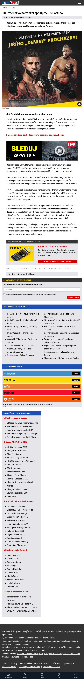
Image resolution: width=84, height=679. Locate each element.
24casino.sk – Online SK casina (20, 355)
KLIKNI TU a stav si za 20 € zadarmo (57, 261)
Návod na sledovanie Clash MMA (21, 438)
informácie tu (48, 638)
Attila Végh (12, 567)
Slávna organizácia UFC (17, 494)
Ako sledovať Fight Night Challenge (22, 435)
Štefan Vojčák (13, 588)
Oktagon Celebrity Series (17, 491)
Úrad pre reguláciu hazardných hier (53, 653)
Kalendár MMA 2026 (16, 473)
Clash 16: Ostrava (14, 455)
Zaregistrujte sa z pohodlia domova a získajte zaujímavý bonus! (36, 135)
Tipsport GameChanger (17, 477)
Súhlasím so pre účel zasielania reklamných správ (31, 294)
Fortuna (9, 177)
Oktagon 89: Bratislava (16, 452)
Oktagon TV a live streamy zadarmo (22, 424)
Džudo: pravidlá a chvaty (17, 543)
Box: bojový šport (14, 539)
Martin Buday (13, 578)
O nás (4, 663)
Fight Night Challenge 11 (17, 525)
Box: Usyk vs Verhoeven (17, 518)
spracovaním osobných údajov (23, 294)
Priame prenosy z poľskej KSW (20, 431)
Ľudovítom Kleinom (62, 231)
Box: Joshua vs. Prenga (17, 515)
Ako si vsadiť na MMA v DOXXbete (22, 609)
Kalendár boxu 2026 (15, 532)
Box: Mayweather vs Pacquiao (20, 511)
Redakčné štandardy (29, 663)
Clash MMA (12, 498)
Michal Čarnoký (25, 18)
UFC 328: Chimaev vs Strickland (21, 463)
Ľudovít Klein (12, 574)
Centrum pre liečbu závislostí (20, 657)
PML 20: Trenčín (14, 466)
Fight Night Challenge (16, 546)
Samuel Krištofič (14, 570)
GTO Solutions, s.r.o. (51, 667)
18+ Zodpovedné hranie (29, 667)
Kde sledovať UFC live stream (19, 428)
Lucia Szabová (13, 585)
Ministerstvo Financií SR (27, 653)
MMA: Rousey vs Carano (17, 459)
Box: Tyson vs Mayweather (18, 529)
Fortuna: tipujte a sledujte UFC (20, 605)
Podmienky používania (50, 663)
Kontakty (13, 663)
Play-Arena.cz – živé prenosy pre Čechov (62, 358)
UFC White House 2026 (17, 448)
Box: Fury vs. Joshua (16, 508)
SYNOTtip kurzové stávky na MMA (22, 612)
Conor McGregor (14, 563)
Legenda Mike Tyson (16, 536)
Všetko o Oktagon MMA (17, 480)
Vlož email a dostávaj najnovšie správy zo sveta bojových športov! (24, 284)
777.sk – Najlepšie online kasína (21, 345)
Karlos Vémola (13, 556)
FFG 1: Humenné (14, 470)
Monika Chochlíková (15, 581)
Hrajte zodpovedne (42, 268)
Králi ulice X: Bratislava (16, 522)
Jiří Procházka (12, 190)
